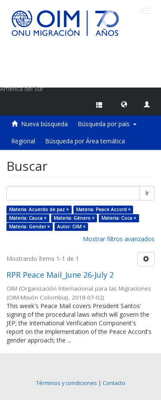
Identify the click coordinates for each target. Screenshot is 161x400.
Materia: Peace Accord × (103, 209)
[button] (124, 104)
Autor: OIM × (71, 227)
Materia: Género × (74, 218)
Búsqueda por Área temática (85, 141)
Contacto (114, 383)
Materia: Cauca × (27, 218)
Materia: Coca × (118, 218)
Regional (23, 141)
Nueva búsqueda (44, 124)
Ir (147, 193)
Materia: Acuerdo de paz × (39, 209)
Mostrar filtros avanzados (119, 239)
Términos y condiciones (66, 383)
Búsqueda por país (107, 124)
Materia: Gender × (29, 227)
